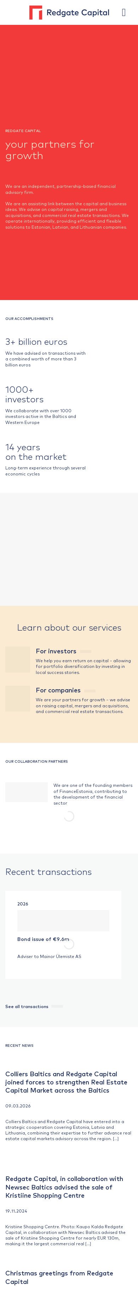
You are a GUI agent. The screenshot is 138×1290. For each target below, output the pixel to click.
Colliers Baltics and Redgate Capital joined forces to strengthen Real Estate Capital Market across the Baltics (66, 1081)
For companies (66, 689)
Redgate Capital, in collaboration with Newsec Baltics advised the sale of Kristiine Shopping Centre (64, 1186)
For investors (63, 650)
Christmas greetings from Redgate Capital (59, 1277)
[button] (127, 12)
